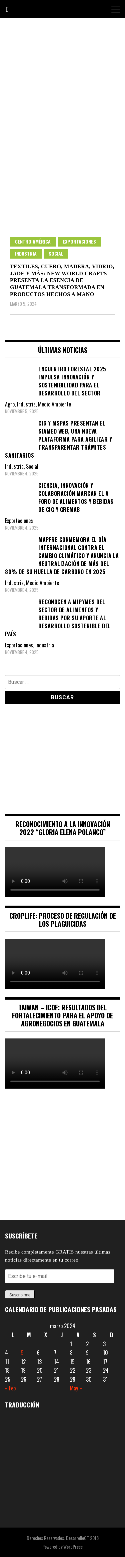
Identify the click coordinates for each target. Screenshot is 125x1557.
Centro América (33, 241)
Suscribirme (19, 1295)
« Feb (10, 1388)
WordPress (73, 1546)
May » (76, 1388)
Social (56, 253)
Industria (26, 253)
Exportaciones (79, 241)
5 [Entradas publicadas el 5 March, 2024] (22, 1353)
